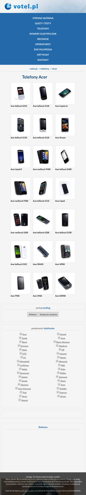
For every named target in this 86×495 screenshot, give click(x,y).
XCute (63, 396)
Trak (25, 392)
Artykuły (43, 54)
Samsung (63, 377)
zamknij (58, 490)
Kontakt (43, 59)
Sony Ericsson (24, 388)
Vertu (24, 396)
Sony (63, 384)
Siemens (24, 384)
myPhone (24, 365)
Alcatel (63, 334)
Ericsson (24, 346)
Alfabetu (33, 314)
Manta (63, 357)
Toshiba (63, 388)
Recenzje (43, 38)
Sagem (25, 377)
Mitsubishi (24, 361)
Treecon (63, 392)
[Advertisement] (43, 452)
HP (63, 350)
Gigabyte (63, 346)
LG (24, 357)
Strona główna (43, 18)
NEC (63, 365)
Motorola (63, 361)
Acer (24, 334)
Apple (24, 338)
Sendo (24, 381)
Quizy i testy (43, 23)
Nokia (24, 369)
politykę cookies (27, 490)
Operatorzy (43, 44)
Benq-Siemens (63, 342)
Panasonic (24, 373)
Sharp (63, 381)
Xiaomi (24, 400)
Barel (24, 342)
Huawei (63, 353)
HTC (24, 353)
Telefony (43, 28)
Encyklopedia (43, 49)
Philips (63, 373)
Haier (24, 350)
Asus (63, 338)
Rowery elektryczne (43, 33)
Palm (63, 369)
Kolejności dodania (48, 314)
